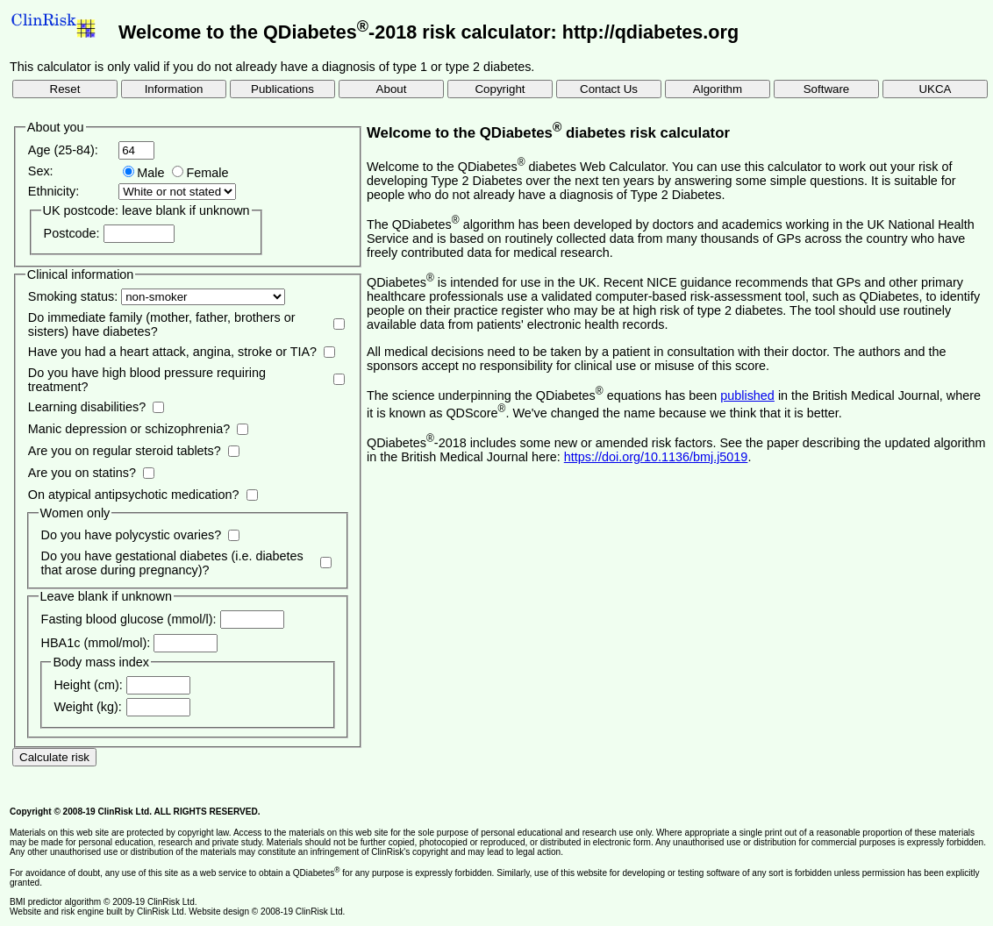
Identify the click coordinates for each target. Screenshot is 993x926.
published (747, 395)
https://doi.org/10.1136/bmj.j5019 (656, 457)
